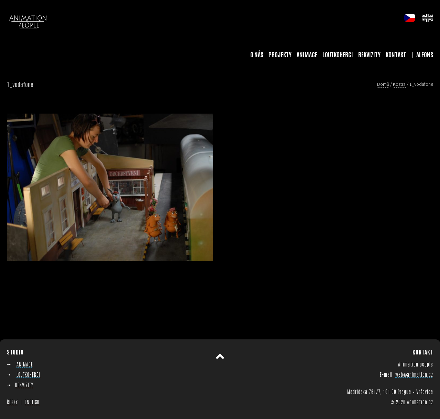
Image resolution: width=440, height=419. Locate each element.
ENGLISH (32, 402)
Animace (307, 54)
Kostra (399, 84)
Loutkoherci (337, 54)
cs (409, 18)
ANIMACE (24, 364)
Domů (383, 84)
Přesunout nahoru (220, 356)
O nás (256, 54)
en (427, 18)
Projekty (280, 54)
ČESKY (12, 402)
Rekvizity (369, 54)
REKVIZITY (24, 384)
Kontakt (396, 54)
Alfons (424, 54)
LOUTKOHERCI (28, 374)
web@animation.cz (414, 374)
